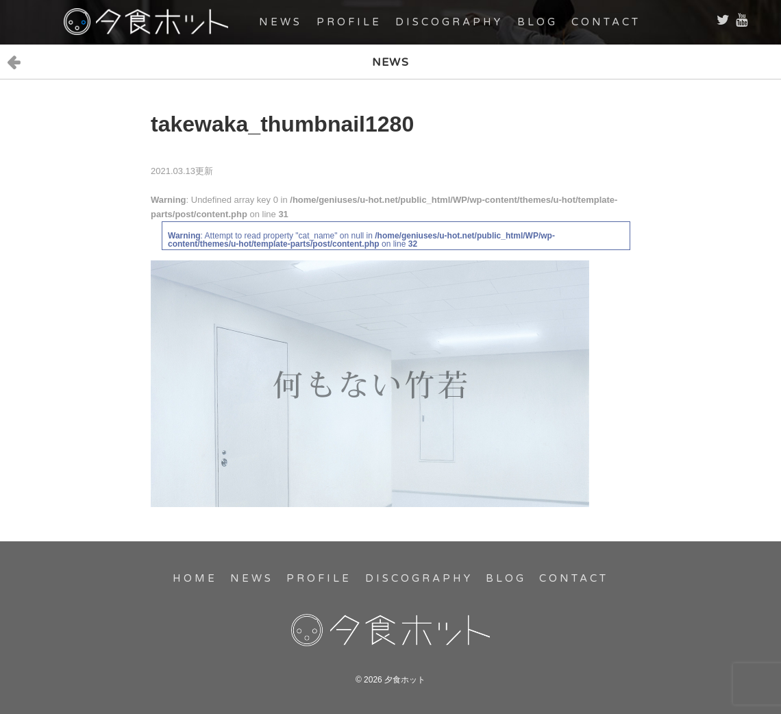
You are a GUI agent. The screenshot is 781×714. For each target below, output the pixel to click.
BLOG (537, 22)
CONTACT (606, 22)
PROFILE (349, 22)
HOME (195, 578)
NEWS (280, 22)
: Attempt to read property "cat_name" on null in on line (361, 240)
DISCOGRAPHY (449, 22)
